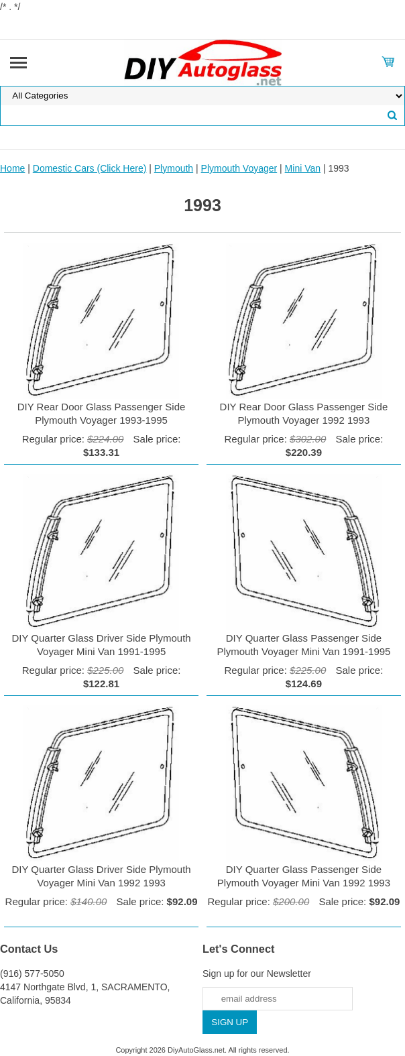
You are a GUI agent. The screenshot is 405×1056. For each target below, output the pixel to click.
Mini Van (303, 168)
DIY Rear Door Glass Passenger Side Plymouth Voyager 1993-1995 (101, 413)
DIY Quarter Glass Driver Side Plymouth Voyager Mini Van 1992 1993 (100, 876)
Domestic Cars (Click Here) (90, 168)
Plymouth (173, 168)
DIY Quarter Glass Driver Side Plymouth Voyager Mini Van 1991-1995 (100, 644)
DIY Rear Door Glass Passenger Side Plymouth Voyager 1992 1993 (304, 413)
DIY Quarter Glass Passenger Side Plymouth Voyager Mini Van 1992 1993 (303, 876)
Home (12, 168)
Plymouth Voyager (239, 168)
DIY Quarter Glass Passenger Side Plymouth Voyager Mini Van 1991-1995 (303, 644)
